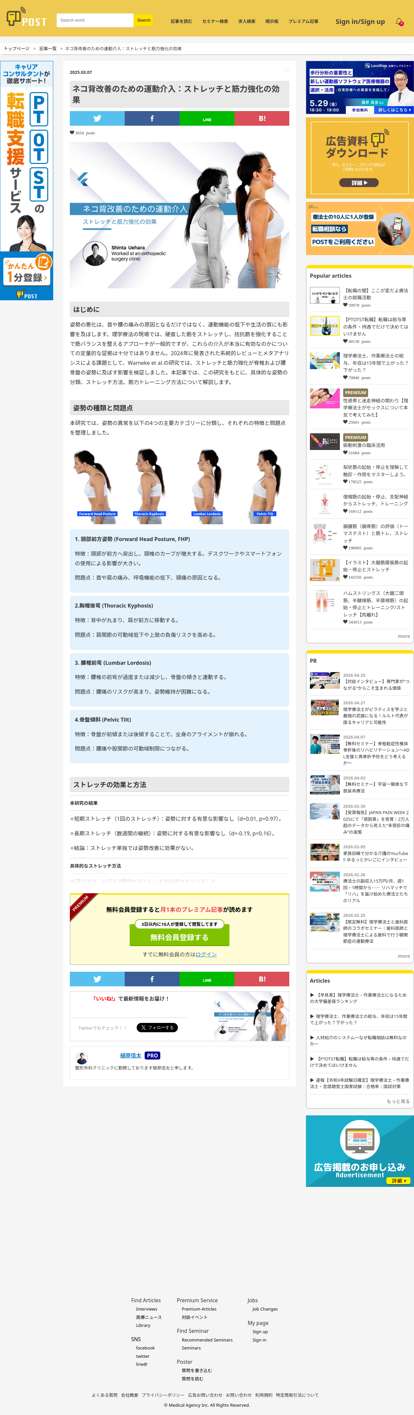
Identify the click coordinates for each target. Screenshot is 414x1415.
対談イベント (195, 1317)
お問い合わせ (239, 1395)
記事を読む (181, 21)
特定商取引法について (297, 1395)
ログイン (206, 954)
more (404, 636)
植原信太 (130, 1055)
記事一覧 (48, 49)
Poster (185, 1361)
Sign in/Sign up (360, 21)
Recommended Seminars (207, 1340)
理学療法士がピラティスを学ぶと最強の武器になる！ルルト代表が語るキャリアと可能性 (375, 715)
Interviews (146, 1309)
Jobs (253, 1300)
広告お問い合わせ (205, 1395)
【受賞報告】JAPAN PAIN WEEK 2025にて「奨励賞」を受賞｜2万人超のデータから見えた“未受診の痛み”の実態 (376, 822)
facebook (145, 1348)
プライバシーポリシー (163, 1395)
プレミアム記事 (303, 21)
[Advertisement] (360, 1231)
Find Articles (146, 1300)
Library (143, 1325)
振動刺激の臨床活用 (364, 445)
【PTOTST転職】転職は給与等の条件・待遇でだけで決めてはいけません (375, 326)
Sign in (259, 1340)
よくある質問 (105, 1395)
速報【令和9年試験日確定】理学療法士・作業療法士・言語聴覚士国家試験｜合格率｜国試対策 (359, 1083)
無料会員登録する (179, 933)
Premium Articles (199, 1309)
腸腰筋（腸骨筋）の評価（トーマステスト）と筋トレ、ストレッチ (375, 533)
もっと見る (398, 1101)
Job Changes (265, 1309)
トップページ (17, 49)
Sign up (260, 1332)
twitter (142, 1356)
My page (258, 1323)
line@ (141, 1364)
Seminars (191, 1348)
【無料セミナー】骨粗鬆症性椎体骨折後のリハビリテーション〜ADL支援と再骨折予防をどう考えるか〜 (376, 753)
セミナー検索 (215, 21)
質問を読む (193, 1379)
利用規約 (264, 1395)
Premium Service (197, 1300)
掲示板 (271, 21)
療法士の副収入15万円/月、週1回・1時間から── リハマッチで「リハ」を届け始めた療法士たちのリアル (375, 891)
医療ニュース (149, 1317)
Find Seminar (193, 1331)
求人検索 (246, 21)
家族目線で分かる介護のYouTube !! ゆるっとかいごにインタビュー (375, 856)
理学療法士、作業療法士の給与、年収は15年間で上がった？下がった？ (376, 363)
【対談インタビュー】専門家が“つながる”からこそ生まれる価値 (376, 684)
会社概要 (129, 1395)
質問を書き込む (197, 1370)
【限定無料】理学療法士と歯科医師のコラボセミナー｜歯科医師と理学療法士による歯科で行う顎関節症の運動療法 (375, 931)
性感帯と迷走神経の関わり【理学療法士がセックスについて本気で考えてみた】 (375, 407)
